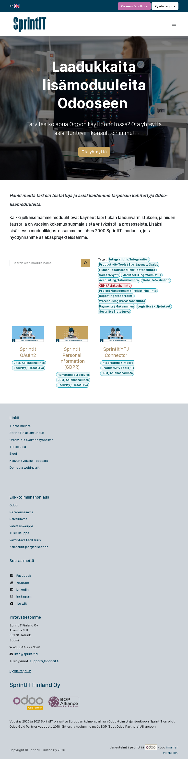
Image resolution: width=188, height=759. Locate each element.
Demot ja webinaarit (25, 467)
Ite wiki (21, 603)
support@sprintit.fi (44, 661)
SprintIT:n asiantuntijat (27, 433)
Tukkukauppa (19, 533)
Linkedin (22, 589)
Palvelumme (18, 519)
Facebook (23, 575)
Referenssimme (22, 512)
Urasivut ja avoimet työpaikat (31, 440)
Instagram (24, 596)
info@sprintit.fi (26, 654)
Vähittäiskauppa (22, 526)
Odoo (14, 505)
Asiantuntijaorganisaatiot (29, 547)
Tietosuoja (18, 447)
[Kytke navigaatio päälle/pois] (174, 24)
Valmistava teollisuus (25, 540)
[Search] (85, 263)
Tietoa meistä (20, 426)
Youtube (22, 583)
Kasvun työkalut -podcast (29, 461)
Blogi (13, 453)
